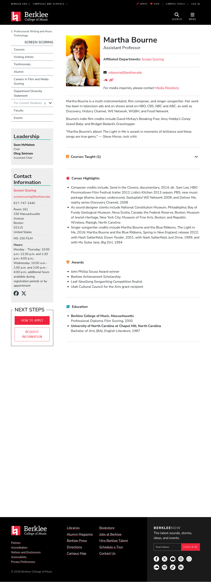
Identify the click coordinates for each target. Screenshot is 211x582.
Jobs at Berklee (110, 534)
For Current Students (28, 103)
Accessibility (19, 557)
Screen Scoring (153, 59)
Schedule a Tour (111, 547)
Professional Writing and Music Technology (33, 33)
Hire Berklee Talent (113, 540)
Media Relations (167, 88)
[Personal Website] (112, 80)
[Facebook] (17, 293)
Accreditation (19, 547)
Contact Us (107, 553)
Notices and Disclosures (26, 552)
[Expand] (196, 156)
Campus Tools (176, 4)
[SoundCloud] (106, 80)
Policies (16, 543)
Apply (142, 4)
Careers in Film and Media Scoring (31, 81)
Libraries (73, 528)
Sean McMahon (24, 145)
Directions (74, 547)
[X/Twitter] (25, 293)
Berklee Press (77, 540)
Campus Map (76, 553)
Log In (195, 4)
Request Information (32, 334)
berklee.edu (19, 4)
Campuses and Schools (49, 4)
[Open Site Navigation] (192, 16)
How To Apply (32, 320)
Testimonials (22, 64)
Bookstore (106, 528)
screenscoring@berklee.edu (32, 197)
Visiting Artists (24, 57)
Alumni (18, 72)
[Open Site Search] (177, 16)
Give (155, 4)
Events (18, 118)
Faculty (18, 110)
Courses (19, 49)
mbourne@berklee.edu (125, 72)
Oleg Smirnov (23, 153)
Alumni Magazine (80, 534)
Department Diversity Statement (28, 93)
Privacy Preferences (23, 562)
